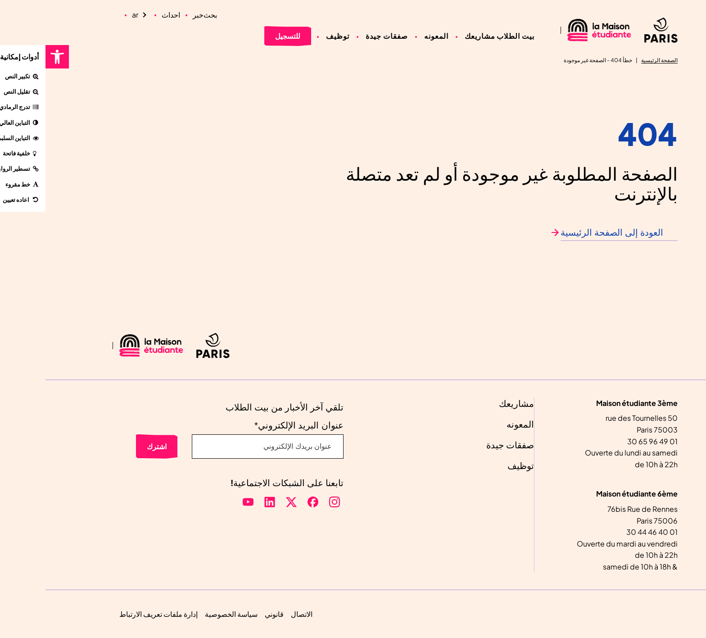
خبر (152, 14)
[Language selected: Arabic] (95, 15)
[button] (11, 56)
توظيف (292, 36)
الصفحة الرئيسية (614, 60)
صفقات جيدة (341, 36)
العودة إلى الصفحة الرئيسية (566, 232)
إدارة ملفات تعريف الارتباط (113, 614)
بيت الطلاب (470, 36)
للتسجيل (242, 36)
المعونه (391, 36)
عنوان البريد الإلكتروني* (253, 425)
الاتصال (256, 614)
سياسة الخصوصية (185, 614)
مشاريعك (434, 36)
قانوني (228, 614)
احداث (125, 14)
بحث (165, 14)
